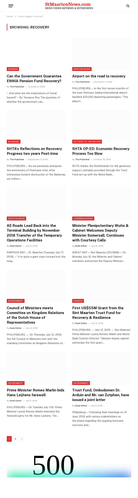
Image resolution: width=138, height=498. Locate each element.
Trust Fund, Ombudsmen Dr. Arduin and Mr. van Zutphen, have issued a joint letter (100, 395)
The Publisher (17, 86)
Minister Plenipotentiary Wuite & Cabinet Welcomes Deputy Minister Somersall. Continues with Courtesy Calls (100, 232)
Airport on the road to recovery (98, 76)
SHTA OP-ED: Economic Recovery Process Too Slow (100, 151)
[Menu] (11, 6)
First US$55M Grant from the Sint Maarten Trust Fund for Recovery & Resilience (98, 313)
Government (15, 301)
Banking (13, 69)
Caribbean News (83, 218)
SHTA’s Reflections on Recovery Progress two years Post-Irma (34, 151)
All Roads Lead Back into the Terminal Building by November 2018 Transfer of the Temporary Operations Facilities (34, 232)
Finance (78, 301)
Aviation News (82, 69)
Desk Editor (16, 246)
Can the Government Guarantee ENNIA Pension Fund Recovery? (34, 78)
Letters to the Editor (87, 142)
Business (13, 142)
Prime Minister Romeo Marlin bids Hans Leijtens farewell (35, 392)
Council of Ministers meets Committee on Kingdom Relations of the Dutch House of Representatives (35, 315)
